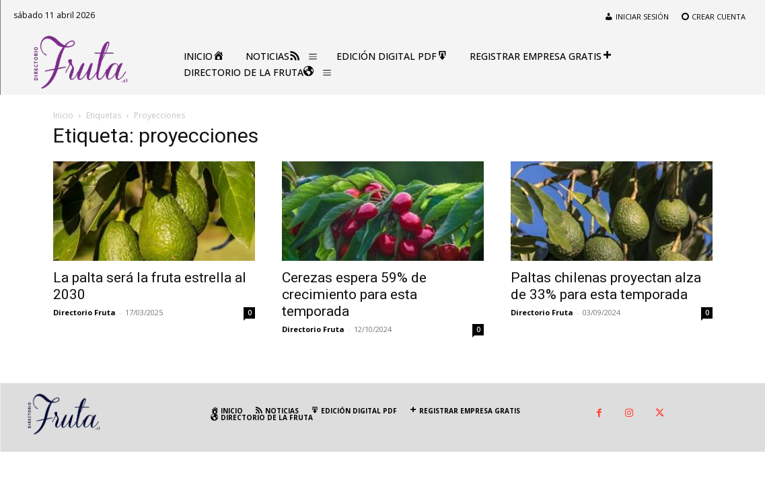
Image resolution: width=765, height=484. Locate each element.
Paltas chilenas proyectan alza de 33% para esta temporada (606, 286)
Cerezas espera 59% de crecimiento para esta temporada (354, 294)
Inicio (63, 115)
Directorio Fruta (84, 312)
